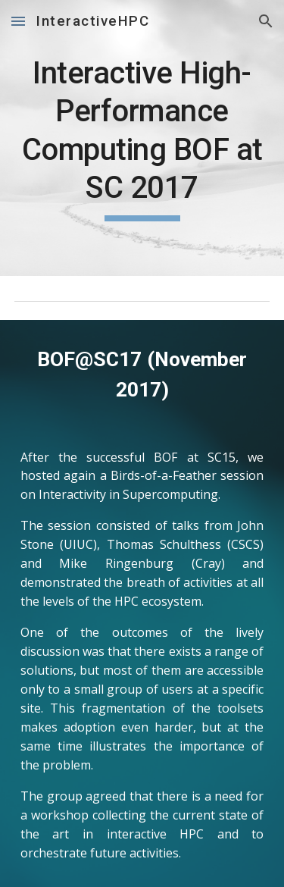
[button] (18, 21)
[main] (142, 138)
